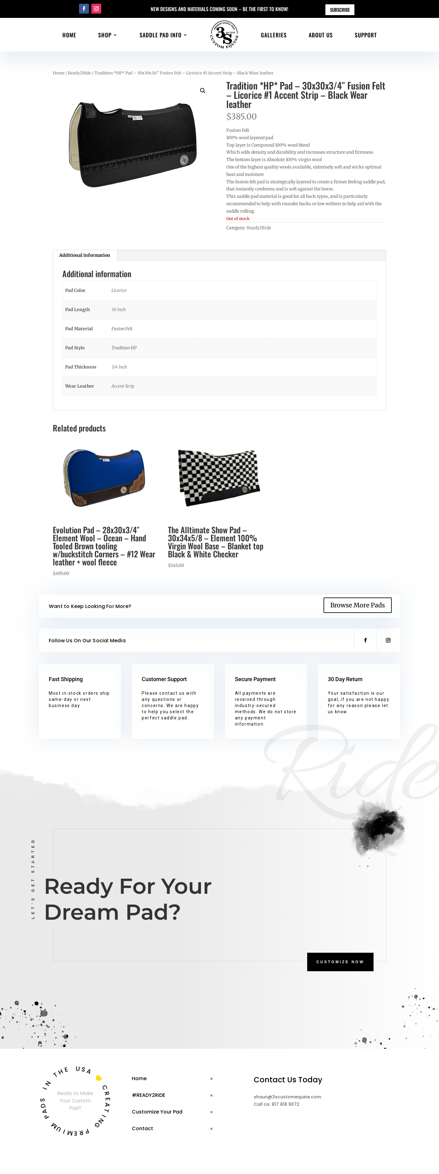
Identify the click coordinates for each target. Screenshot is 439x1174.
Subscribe (340, 9)
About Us (321, 35)
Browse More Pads (357, 605)
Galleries (274, 35)
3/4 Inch (119, 367)
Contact (142, 1128)
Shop (104, 35)
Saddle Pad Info (161, 35)
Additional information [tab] (84, 255)
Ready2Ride (79, 73)
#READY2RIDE (148, 1095)
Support (366, 35)
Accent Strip (122, 386)
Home (69, 35)
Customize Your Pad (157, 1111)
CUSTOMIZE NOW (340, 962)
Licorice (119, 290)
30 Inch (118, 309)
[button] (202, 90)
